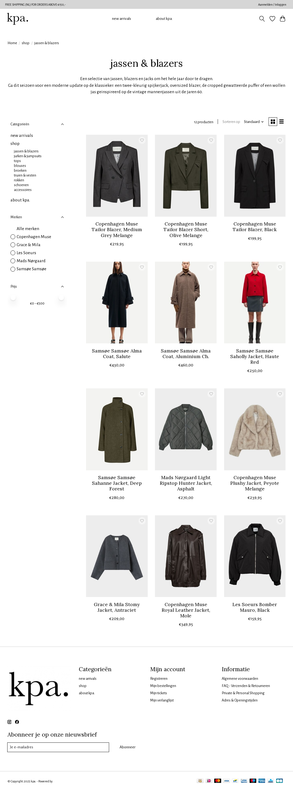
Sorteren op (230, 122)
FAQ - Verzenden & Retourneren (246, 686)
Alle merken (28, 228)
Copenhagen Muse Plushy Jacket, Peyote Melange (254, 484)
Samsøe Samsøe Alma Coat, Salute (117, 354)
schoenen (21, 185)
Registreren (159, 679)
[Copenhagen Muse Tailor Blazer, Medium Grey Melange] (117, 176)
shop (25, 43)
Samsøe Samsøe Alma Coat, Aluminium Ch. (186, 354)
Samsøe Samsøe (31, 268)
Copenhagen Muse (34, 236)
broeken (20, 170)
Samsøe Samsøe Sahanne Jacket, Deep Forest (117, 484)
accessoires (23, 190)
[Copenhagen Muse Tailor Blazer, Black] (255, 176)
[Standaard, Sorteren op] (252, 122)
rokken (19, 180)
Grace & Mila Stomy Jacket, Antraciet (117, 608)
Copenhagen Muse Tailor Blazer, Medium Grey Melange (117, 230)
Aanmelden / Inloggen (272, 4)
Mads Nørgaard (31, 260)
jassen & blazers (26, 151)
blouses (20, 166)
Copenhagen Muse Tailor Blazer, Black (255, 227)
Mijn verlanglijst (162, 701)
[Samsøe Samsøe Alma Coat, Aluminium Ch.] (186, 303)
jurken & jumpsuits (28, 156)
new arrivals (121, 19)
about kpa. (164, 19)
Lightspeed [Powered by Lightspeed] (60, 782)
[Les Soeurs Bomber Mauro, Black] (255, 557)
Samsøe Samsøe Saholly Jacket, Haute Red (254, 357)
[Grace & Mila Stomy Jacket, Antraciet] (117, 557)
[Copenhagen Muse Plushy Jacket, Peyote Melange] (255, 430)
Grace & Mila (28, 244)
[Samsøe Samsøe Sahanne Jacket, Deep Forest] (117, 430)
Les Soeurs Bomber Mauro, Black (254, 608)
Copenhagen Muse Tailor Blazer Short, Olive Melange (186, 230)
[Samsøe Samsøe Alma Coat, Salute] (117, 303)
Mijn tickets (158, 694)
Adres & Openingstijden (240, 701)
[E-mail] (58, 748)
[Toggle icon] (262, 19)
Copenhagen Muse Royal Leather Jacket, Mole (186, 610)
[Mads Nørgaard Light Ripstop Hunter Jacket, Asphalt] (186, 430)
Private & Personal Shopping (243, 694)
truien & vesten (25, 175)
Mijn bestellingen (163, 686)
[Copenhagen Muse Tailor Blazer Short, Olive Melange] (186, 176)
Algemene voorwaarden (240, 679)
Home (12, 43)
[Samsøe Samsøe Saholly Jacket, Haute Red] (255, 303)
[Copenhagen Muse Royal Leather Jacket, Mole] (186, 557)
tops (17, 161)
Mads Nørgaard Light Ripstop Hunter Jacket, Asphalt (186, 484)
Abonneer (127, 748)
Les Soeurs (26, 252)
